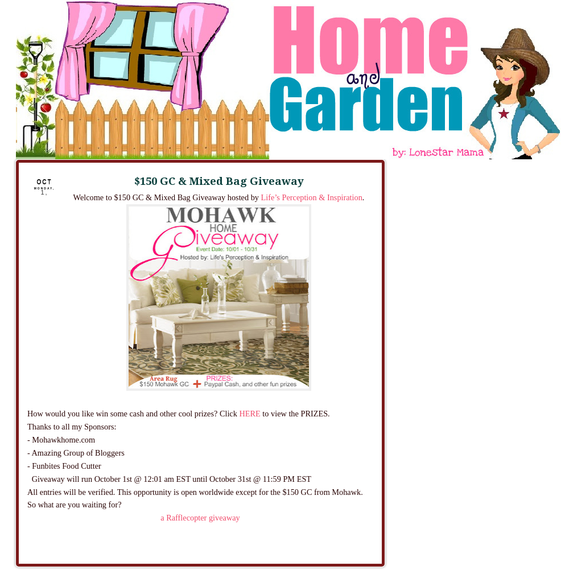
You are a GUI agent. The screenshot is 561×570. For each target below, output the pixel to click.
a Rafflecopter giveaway (200, 517)
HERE (249, 413)
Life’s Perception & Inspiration (311, 197)
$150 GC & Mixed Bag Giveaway (219, 181)
